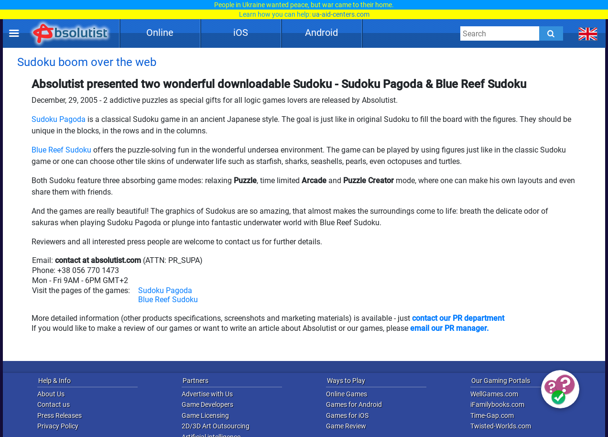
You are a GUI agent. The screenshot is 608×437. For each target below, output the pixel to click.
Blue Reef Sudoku (61, 149)
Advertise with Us (207, 394)
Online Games (346, 394)
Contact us (53, 404)
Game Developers (207, 404)
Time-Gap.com (492, 415)
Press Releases (59, 415)
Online (160, 32)
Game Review (346, 426)
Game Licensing (205, 415)
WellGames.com (494, 394)
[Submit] (551, 33)
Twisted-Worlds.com (500, 426)
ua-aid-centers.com (340, 14)
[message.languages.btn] (588, 33)
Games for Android (354, 404)
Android (321, 32)
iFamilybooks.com (497, 404)
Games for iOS (347, 415)
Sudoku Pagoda (59, 119)
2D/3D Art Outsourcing (216, 426)
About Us (51, 394)
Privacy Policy (57, 426)
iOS (240, 32)
